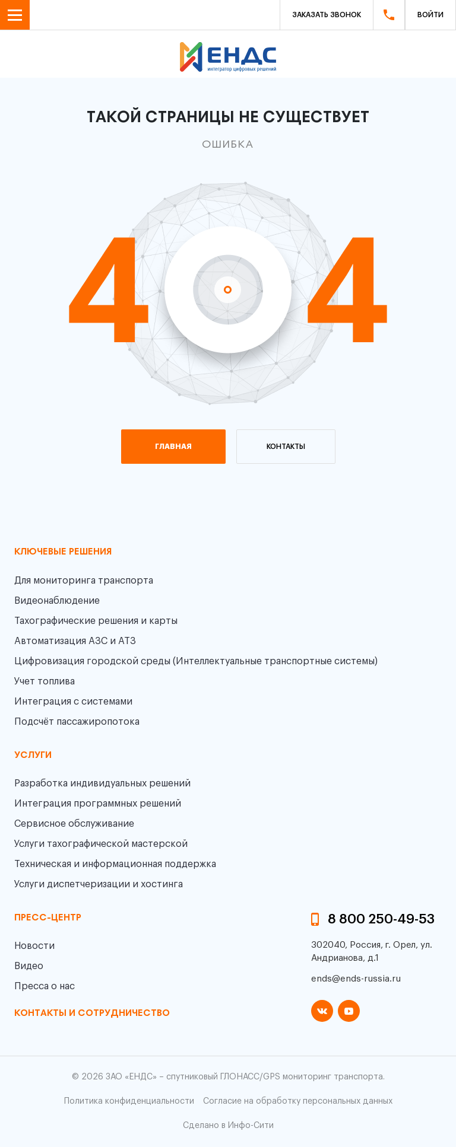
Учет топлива (44, 681)
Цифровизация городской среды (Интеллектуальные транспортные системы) (196, 661)
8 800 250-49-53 (381, 919)
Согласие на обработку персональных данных (297, 1101)
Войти (430, 14)
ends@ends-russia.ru (356, 978)
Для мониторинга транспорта (83, 580)
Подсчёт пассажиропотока (77, 722)
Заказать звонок (326, 14)
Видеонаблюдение (57, 601)
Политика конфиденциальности (129, 1101)
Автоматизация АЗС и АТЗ (75, 641)
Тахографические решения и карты (96, 621)
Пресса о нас (44, 986)
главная (173, 446)
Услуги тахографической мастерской (101, 844)
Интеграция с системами (73, 701)
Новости (34, 946)
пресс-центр (47, 918)
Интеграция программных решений (97, 803)
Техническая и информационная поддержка (115, 864)
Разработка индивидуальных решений (102, 783)
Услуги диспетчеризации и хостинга (98, 884)
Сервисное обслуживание (74, 824)
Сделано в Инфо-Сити (228, 1125)
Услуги (33, 755)
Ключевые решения (63, 552)
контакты (286, 446)
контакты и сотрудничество (92, 1013)
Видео (28, 966)
